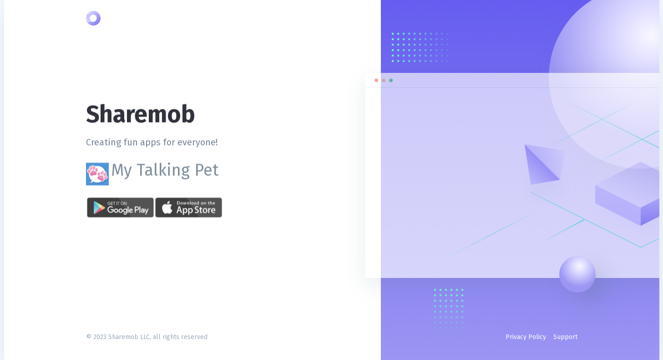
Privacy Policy (526, 337)
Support (565, 337)
